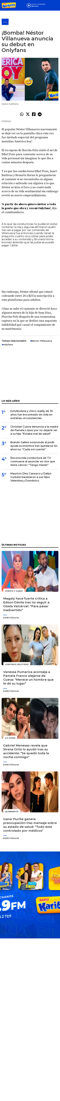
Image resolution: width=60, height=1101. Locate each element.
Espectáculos (11, 618)
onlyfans (8, 344)
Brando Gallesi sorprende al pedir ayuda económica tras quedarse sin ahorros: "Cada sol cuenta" (33, 446)
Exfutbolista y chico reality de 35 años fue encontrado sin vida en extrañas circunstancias (31, 415)
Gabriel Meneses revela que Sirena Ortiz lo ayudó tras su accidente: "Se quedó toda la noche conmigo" (26, 751)
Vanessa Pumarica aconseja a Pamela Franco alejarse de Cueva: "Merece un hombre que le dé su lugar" (28, 677)
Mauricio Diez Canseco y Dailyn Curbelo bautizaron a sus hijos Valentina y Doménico (30, 477)
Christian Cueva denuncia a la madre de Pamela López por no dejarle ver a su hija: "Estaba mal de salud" (34, 430)
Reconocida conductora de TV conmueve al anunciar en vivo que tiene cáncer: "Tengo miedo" (32, 461)
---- (5, 22)
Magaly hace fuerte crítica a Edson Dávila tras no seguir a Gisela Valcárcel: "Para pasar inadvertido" (26, 604)
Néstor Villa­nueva (41, 341)
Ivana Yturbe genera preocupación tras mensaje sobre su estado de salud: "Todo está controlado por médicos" (30, 824)
